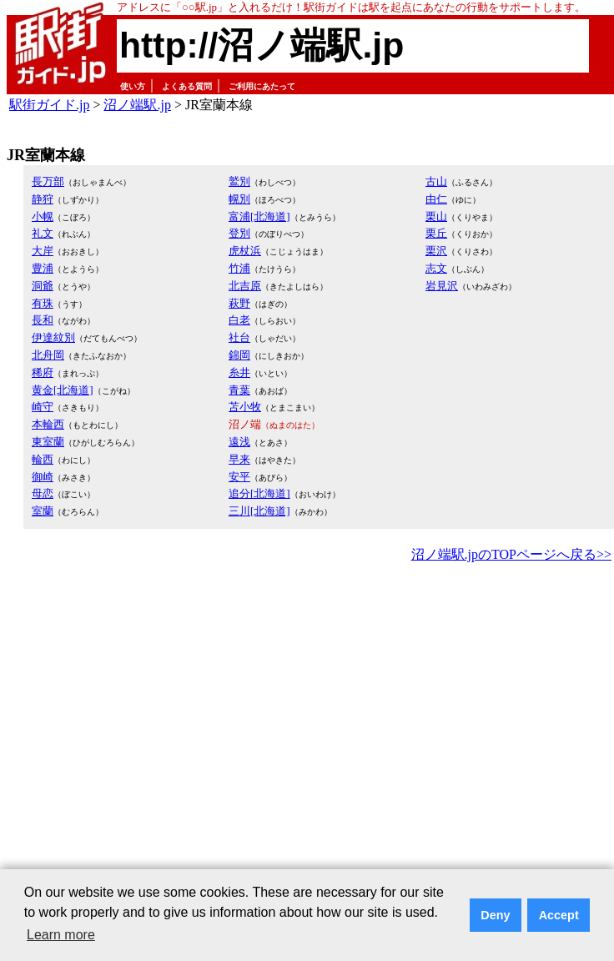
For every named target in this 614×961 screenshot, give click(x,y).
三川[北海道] (259, 511)
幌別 (239, 199)
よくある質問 (187, 86)
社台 (239, 337)
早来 (239, 459)
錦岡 (239, 355)
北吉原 (245, 285)
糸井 (239, 372)
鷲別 (239, 181)
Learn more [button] (61, 935)
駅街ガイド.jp (49, 105)
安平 (239, 476)
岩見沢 (441, 285)
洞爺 (42, 285)
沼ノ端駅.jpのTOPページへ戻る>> (511, 554)
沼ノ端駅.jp (136, 105)
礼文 (42, 233)
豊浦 (42, 268)
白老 (239, 320)
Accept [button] (559, 915)
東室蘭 (48, 441)
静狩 (42, 199)
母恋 (42, 493)
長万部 (48, 181)
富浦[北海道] (259, 216)
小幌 (42, 216)
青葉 (239, 390)
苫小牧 (245, 406)
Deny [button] (495, 915)
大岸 (42, 250)
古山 (436, 181)
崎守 (42, 406)
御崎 (42, 476)
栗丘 (436, 233)
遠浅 (239, 441)
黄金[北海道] (62, 390)
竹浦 (239, 268)
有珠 (42, 303)
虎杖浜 (245, 250)
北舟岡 (48, 355)
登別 (239, 233)
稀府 (42, 372)
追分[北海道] (259, 493)
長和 (42, 320)
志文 (436, 268)
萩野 (239, 303)
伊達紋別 (53, 337)
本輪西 (48, 424)
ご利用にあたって (262, 86)
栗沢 (436, 250)
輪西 (42, 459)
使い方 (132, 86)
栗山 (436, 216)
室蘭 (42, 511)
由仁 (436, 199)
